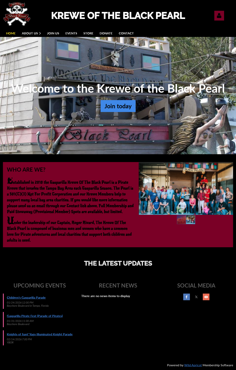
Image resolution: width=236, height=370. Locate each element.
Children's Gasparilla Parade (26, 297)
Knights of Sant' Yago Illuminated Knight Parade (40, 334)
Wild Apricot (193, 365)
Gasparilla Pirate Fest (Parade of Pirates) (35, 316)
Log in (219, 16)
